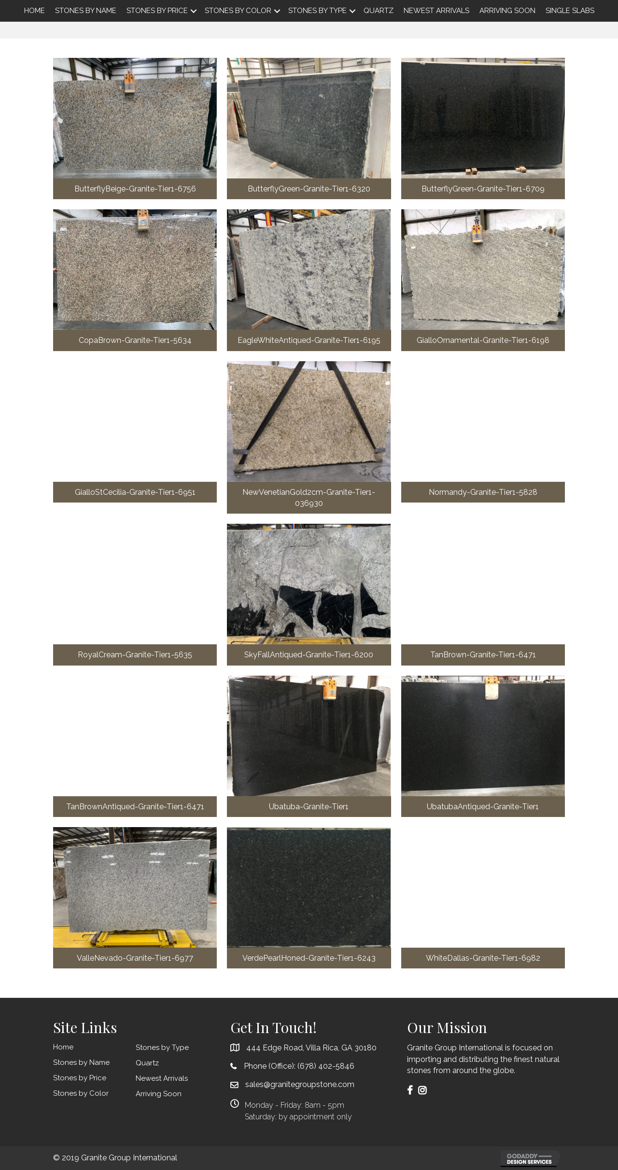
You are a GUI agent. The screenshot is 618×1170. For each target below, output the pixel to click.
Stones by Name (85, 10)
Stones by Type (317, 10)
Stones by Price (157, 10)
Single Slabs (570, 10)
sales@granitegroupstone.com (299, 1084)
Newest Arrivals (436, 10)
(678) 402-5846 (325, 1066)
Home (34, 10)
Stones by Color (238, 10)
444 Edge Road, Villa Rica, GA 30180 (311, 1047)
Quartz (378, 10)
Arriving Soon (507, 10)
